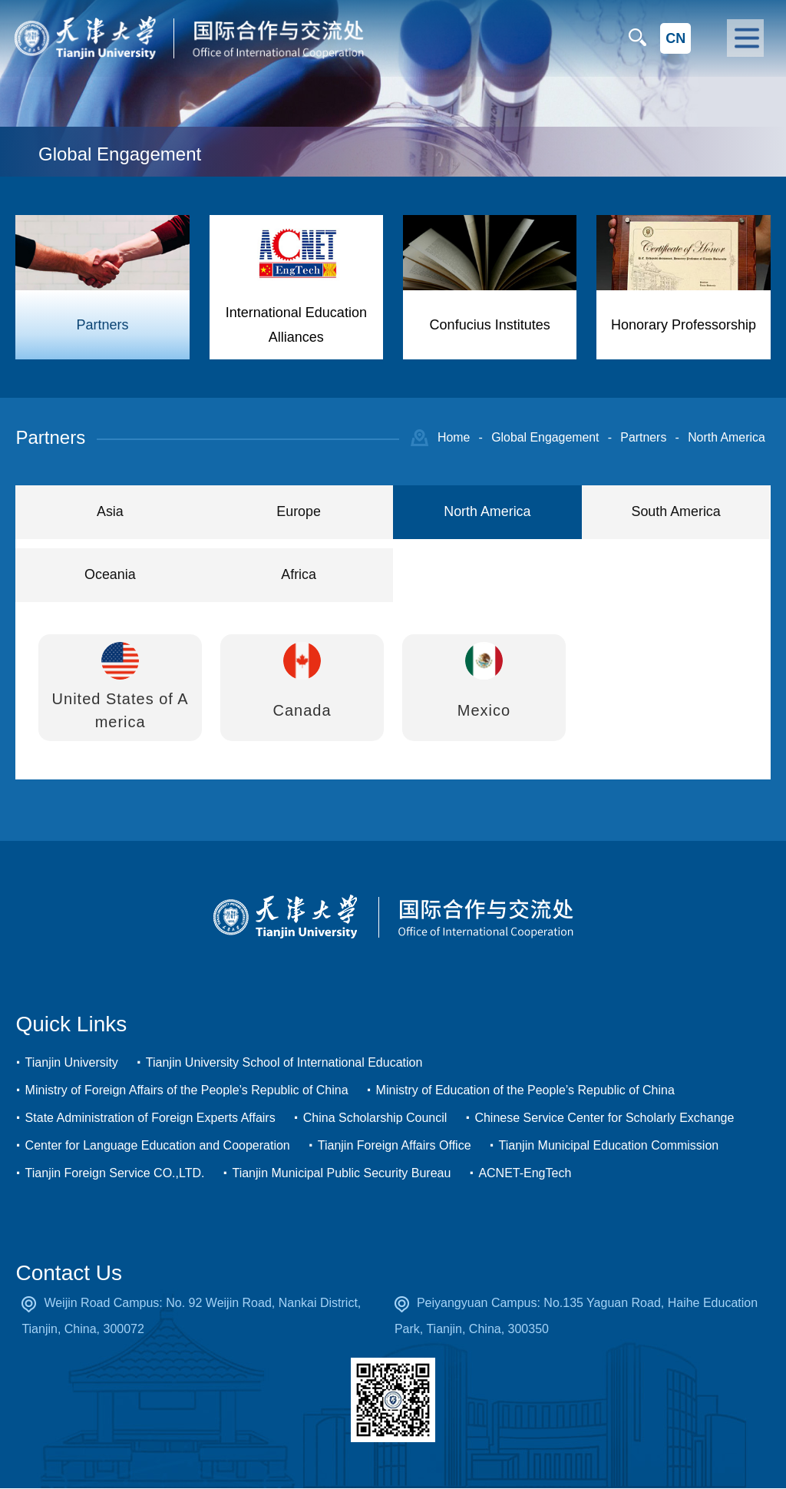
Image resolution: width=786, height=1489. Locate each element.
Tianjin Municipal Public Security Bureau (341, 1173)
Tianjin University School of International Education (284, 1063)
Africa (298, 575)
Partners (642, 437)
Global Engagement (543, 437)
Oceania (110, 575)
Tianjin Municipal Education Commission (609, 1146)
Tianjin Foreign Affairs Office (394, 1146)
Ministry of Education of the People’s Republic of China (525, 1090)
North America (726, 437)
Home (450, 437)
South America (676, 512)
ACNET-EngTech (524, 1173)
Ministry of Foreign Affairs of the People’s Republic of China (186, 1090)
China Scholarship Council (375, 1118)
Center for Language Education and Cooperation (157, 1146)
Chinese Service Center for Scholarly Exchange (604, 1118)
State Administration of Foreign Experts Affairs (150, 1118)
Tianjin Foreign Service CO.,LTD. (115, 1173)
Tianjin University (71, 1063)
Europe (298, 512)
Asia (110, 512)
